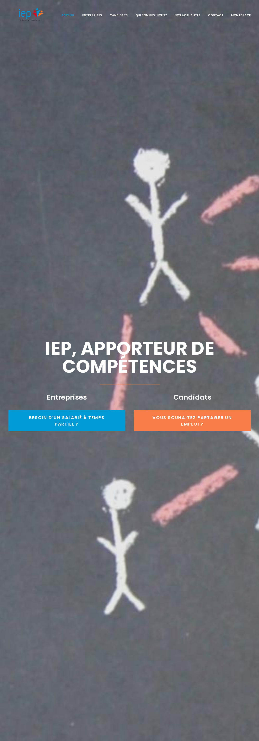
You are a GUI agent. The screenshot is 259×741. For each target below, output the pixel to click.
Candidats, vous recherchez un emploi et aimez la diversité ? (163, 668)
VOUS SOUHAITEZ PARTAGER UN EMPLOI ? (193, 134)
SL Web (143, 734)
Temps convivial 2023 (35, 536)
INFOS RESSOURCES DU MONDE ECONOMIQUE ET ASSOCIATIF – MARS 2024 (127, 554)
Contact (215, 12)
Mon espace (241, 12)
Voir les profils (129, 431)
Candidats (119, 12)
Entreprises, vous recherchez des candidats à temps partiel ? (163, 656)
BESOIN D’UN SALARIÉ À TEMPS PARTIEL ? (67, 134)
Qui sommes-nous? (151, 12)
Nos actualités (187, 12)
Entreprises (92, 12)
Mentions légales (122, 734)
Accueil (68, 12)
